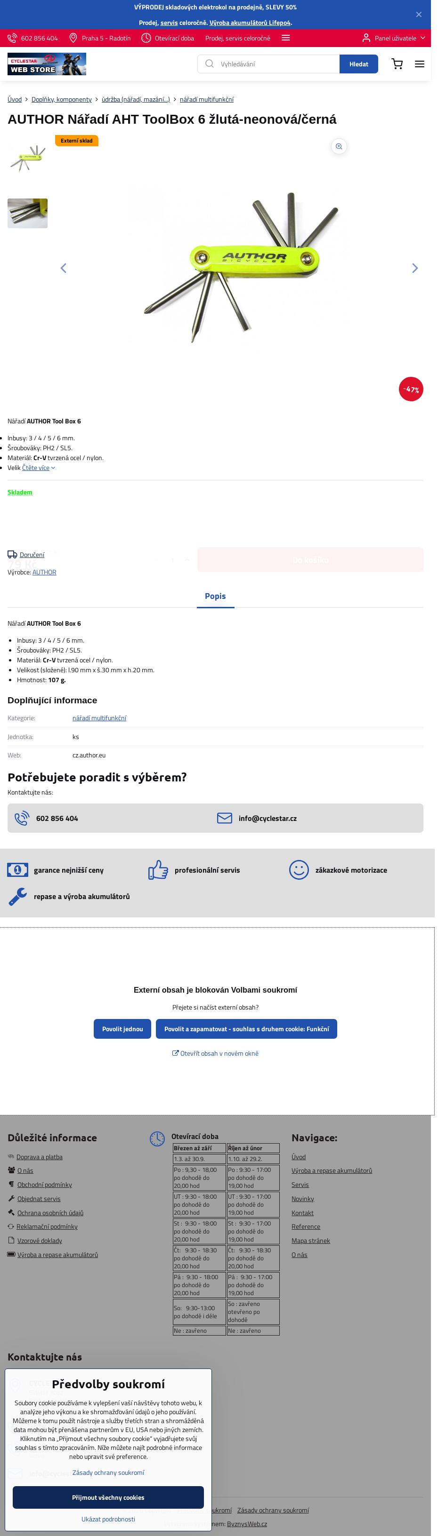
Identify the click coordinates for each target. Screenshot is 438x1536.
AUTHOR (44, 572)
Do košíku (310, 523)
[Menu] (419, 64)
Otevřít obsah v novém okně (215, 1053)
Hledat (358, 64)
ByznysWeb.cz (247, 1523)
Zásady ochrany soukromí (273, 1510)
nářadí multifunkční (99, 718)
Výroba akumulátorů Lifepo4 (250, 22)
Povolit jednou (122, 1029)
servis (169, 22)
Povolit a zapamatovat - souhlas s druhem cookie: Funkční (246, 1029)
